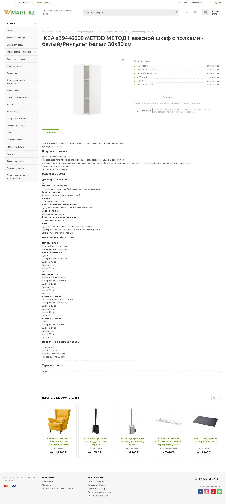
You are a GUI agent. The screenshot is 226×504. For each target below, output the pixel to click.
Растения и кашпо (15, 168)
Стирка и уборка (15, 66)
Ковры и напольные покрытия (16, 81)
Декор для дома (15, 45)
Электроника (13, 90)
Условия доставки (96, 485)
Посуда (10, 133)
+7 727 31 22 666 (25, 3)
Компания (48, 477)
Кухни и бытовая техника (19, 52)
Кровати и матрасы (16, 59)
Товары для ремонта (17, 118)
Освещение (12, 73)
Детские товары (15, 140)
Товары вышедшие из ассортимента (17, 176)
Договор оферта (96, 481)
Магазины (47, 485)
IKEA (12, 23)
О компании (47, 481)
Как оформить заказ (98, 496)
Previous (214, 397)
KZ (216, 3)
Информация (95, 477)
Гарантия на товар (96, 488)
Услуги (10, 154)
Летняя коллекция (15, 147)
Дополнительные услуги (99, 492)
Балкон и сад (13, 111)
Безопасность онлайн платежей (57, 488)
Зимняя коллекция (15, 161)
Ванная (10, 104)
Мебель (10, 31)
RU (219, 3)
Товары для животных (18, 97)
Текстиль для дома (16, 125)
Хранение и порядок (16, 38)
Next (219, 397)
